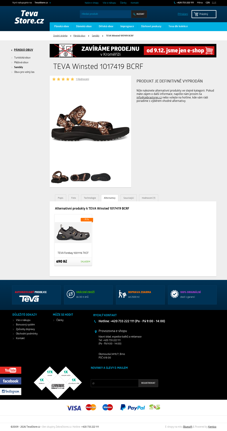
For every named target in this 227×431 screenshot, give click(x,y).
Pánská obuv (61, 26)
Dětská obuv (106, 26)
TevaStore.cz (41, 3)
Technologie (90, 198)
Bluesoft (187, 427)
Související (128, 198)
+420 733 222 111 (185, 3)
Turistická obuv (22, 58)
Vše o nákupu (109, 3)
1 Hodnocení (82, 79)
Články (123, 3)
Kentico (212, 427)
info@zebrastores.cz (149, 97)
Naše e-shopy (92, 3)
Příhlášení (183, 14)
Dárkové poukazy (151, 26)
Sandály (95, 36)
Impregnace (127, 26)
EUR (214, 3)
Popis (60, 198)
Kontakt (135, 3)
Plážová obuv (21, 62)
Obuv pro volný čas (24, 72)
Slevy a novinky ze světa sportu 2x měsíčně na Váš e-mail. (121, 374)
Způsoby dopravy (25, 329)
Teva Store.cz (29, 17)
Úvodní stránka (60, 36)
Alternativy (109, 198)
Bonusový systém (25, 324)
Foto (73, 198)
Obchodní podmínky (27, 334)
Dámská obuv (84, 26)
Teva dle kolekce (178, 26)
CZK (208, 3)
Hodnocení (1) (148, 198)
